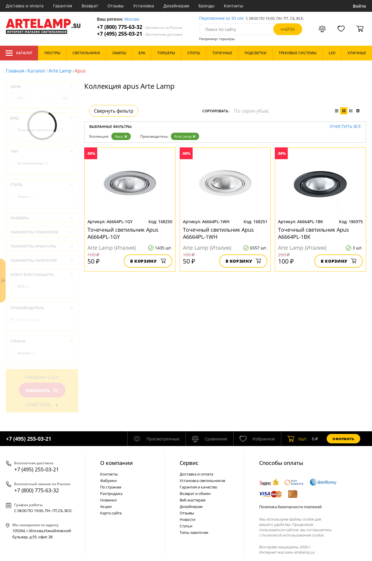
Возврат (90, 6)
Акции (106, 506)
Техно (25, 196)
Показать (42, 390)
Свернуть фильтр (113, 111)
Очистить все (345, 126)
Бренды (206, 6)
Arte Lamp (60, 71)
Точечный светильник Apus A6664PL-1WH (218, 233)
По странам (110, 487)
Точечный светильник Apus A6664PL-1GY (122, 233)
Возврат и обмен (195, 493)
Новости (187, 519)
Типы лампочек (194, 532)
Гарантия (62, 6)
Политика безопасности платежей (290, 506)
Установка (143, 6)
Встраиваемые (33, 163)
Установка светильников (202, 480)
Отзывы (116, 6)
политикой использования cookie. (293, 535)
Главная (15, 71)
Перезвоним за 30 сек (221, 18)
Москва (131, 19)
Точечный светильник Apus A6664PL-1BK (313, 233)
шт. (297, 438)
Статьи (186, 526)
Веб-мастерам (193, 500)
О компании (116, 462)
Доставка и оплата (25, 6)
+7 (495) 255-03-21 (140, 33)
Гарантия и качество (198, 487)
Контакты (233, 6)
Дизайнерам (176, 6)
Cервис (189, 462)
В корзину (148, 261)
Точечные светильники (40, 129)
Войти (359, 6)
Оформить (343, 439)
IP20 (23, 286)
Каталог (19, 53)
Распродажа (111, 493)
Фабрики (108, 480)
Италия (26, 353)
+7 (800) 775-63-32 (139, 27)
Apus (121, 136)
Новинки (108, 500)
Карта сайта (111, 513)
